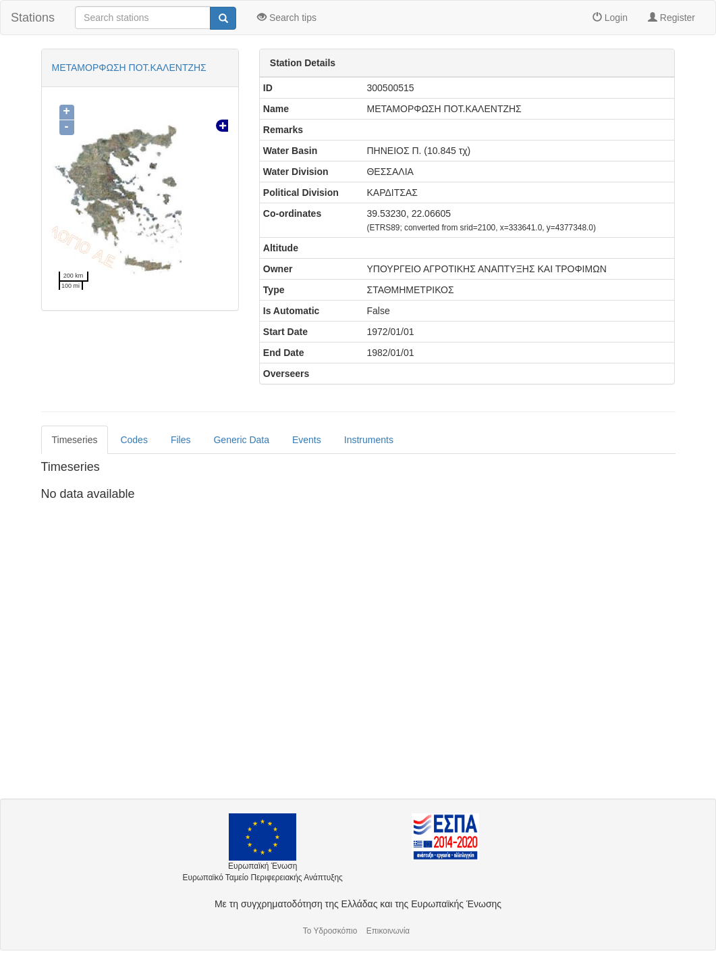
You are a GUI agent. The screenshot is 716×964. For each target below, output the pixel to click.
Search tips (286, 17)
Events (306, 439)
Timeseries (75, 439)
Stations (33, 17)
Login (610, 17)
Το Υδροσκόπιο (330, 931)
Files (181, 439)
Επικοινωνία (388, 931)
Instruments (368, 439)
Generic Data (241, 439)
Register (671, 17)
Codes (133, 439)
